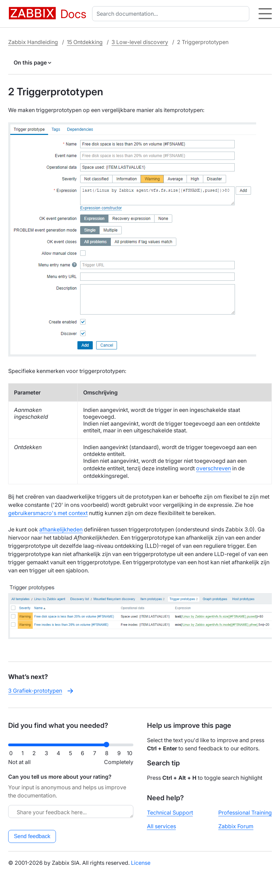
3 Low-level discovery (140, 42)
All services (161, 826)
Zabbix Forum (235, 826)
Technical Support (170, 812)
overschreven (213, 468)
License (140, 862)
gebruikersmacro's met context (48, 513)
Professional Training (245, 812)
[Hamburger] (265, 13)
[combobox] (172, 13)
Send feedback (32, 836)
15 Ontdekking (85, 42)
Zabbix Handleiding (33, 42)
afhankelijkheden (61, 529)
